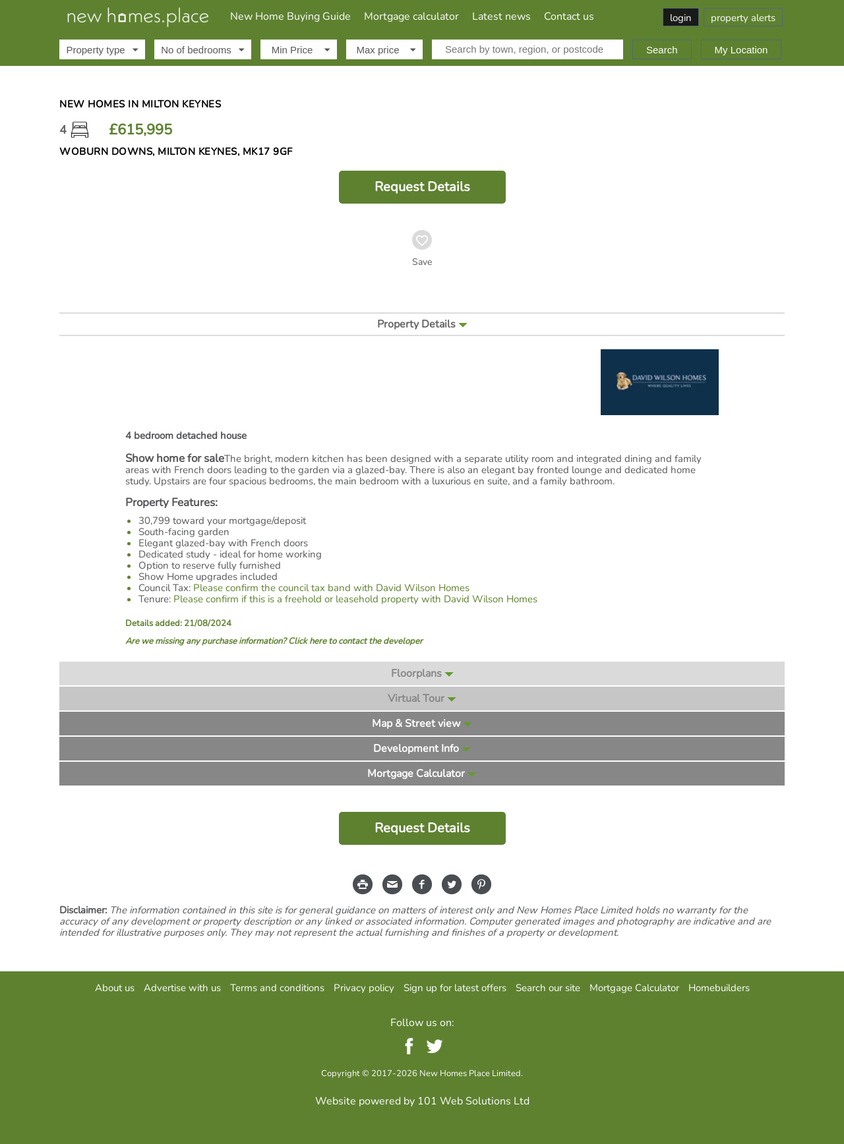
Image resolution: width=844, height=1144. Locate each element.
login (681, 17)
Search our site (548, 987)
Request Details (422, 187)
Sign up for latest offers (455, 987)
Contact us (569, 16)
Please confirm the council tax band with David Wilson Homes (331, 587)
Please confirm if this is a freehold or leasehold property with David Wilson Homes (355, 599)
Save (422, 262)
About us (115, 987)
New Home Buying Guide (290, 16)
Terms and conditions (277, 987)
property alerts (743, 17)
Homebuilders (719, 987)
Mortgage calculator (411, 16)
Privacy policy (364, 987)
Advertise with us (182, 987)
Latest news (501, 16)
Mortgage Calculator (634, 987)
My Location (741, 49)
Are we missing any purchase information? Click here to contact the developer (274, 641)
